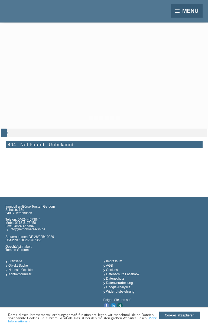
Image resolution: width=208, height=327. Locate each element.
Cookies (112, 270)
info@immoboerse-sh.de (27, 229)
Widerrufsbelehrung (120, 291)
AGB (109, 265)
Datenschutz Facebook (122, 274)
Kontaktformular (19, 274)
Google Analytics (118, 287)
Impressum (114, 261)
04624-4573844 (29, 219)
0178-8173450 (25, 223)
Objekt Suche (18, 265)
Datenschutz (115, 278)
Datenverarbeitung (119, 283)
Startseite (15, 261)
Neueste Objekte (20, 270)
